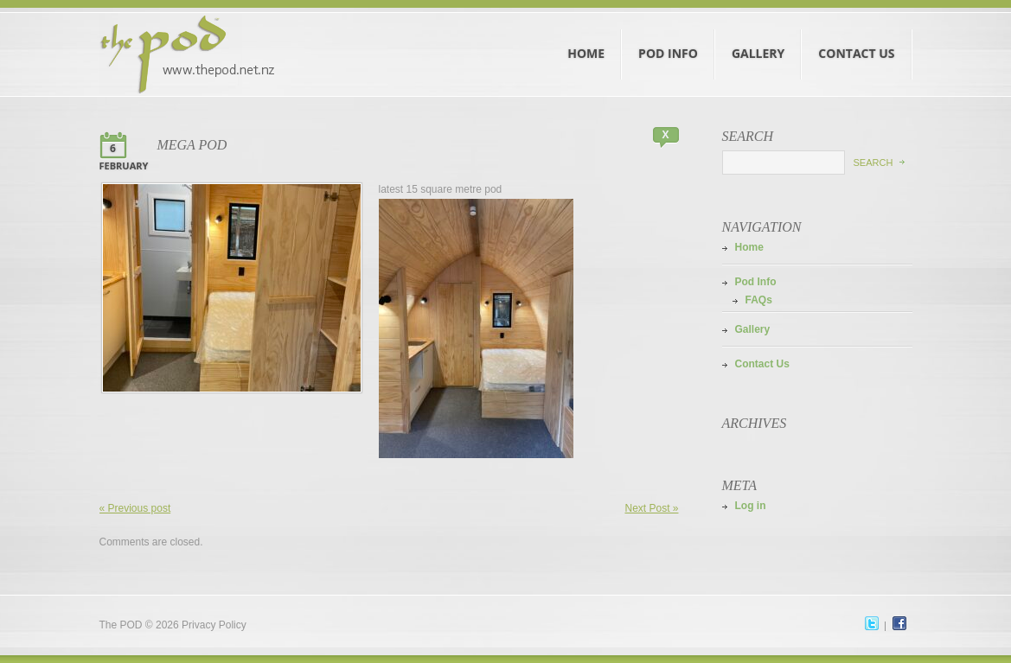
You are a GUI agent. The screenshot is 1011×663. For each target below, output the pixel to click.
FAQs (758, 300)
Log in (750, 506)
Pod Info (668, 37)
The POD (121, 625)
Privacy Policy (214, 625)
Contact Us (857, 37)
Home (586, 37)
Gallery (758, 37)
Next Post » (651, 508)
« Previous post (135, 508)
